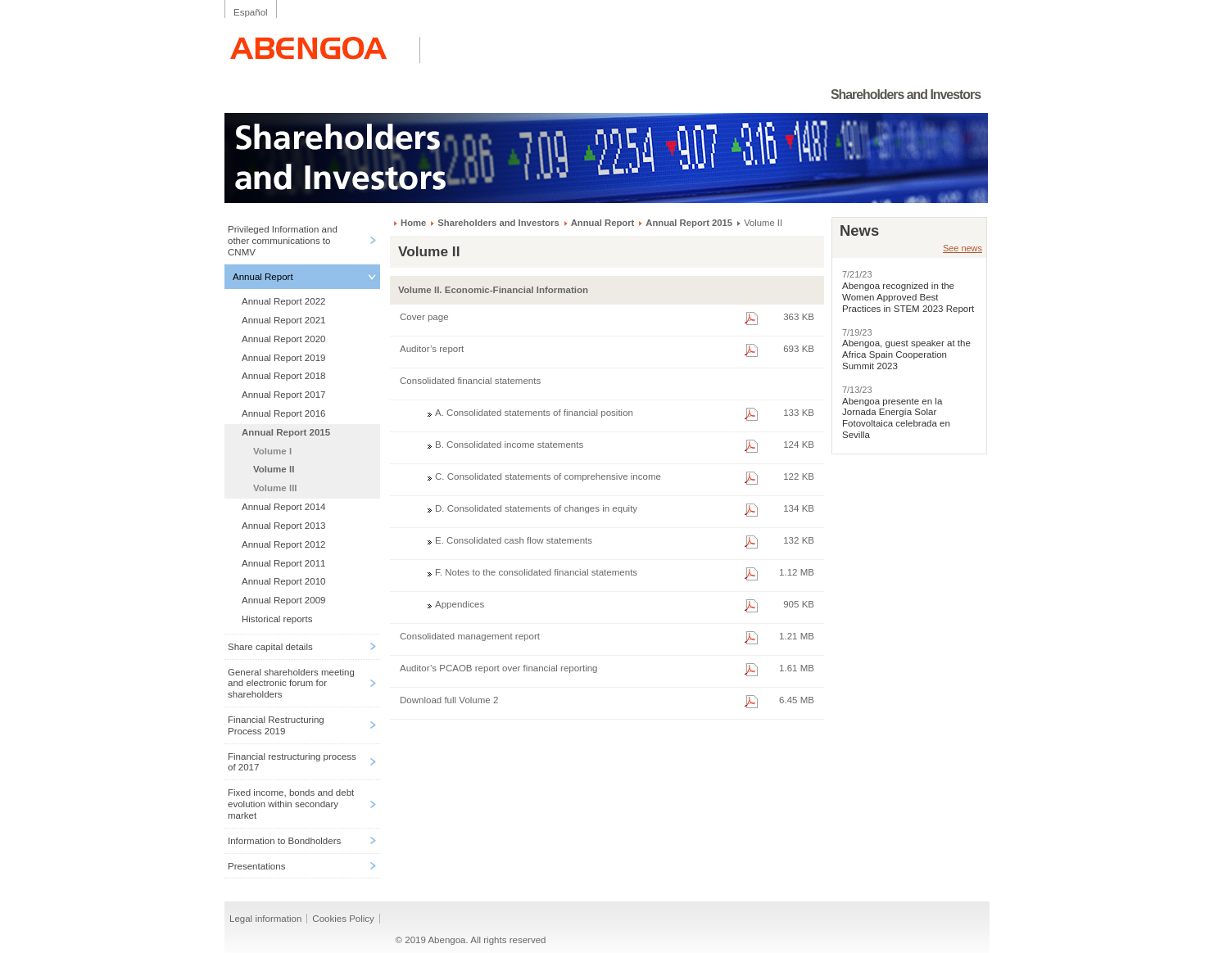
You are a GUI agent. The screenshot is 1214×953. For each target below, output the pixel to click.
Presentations (256, 866)
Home (413, 223)
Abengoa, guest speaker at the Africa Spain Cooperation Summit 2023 (906, 354)
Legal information (265, 919)
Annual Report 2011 (283, 563)
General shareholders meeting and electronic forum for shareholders (291, 683)
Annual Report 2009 (283, 600)
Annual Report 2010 (283, 581)
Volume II (273, 469)
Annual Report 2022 (283, 301)
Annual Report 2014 (283, 507)
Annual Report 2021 (283, 320)
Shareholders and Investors (498, 223)
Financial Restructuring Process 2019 (276, 725)
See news (962, 248)
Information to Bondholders (284, 841)
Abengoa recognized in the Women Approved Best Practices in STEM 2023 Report (908, 297)
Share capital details (270, 647)
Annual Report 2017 (283, 395)
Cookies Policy (343, 919)
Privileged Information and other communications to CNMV (282, 240)
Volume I (272, 451)
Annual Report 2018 (283, 376)
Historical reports (277, 619)
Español (250, 12)
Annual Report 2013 (283, 526)
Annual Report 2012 (283, 544)
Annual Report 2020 (283, 339)
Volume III (275, 488)
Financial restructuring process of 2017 (292, 762)
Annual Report (263, 277)
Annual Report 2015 (286, 432)
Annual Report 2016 (283, 413)
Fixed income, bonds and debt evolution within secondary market (291, 804)
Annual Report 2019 (283, 358)
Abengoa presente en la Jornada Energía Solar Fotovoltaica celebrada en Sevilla (896, 418)
